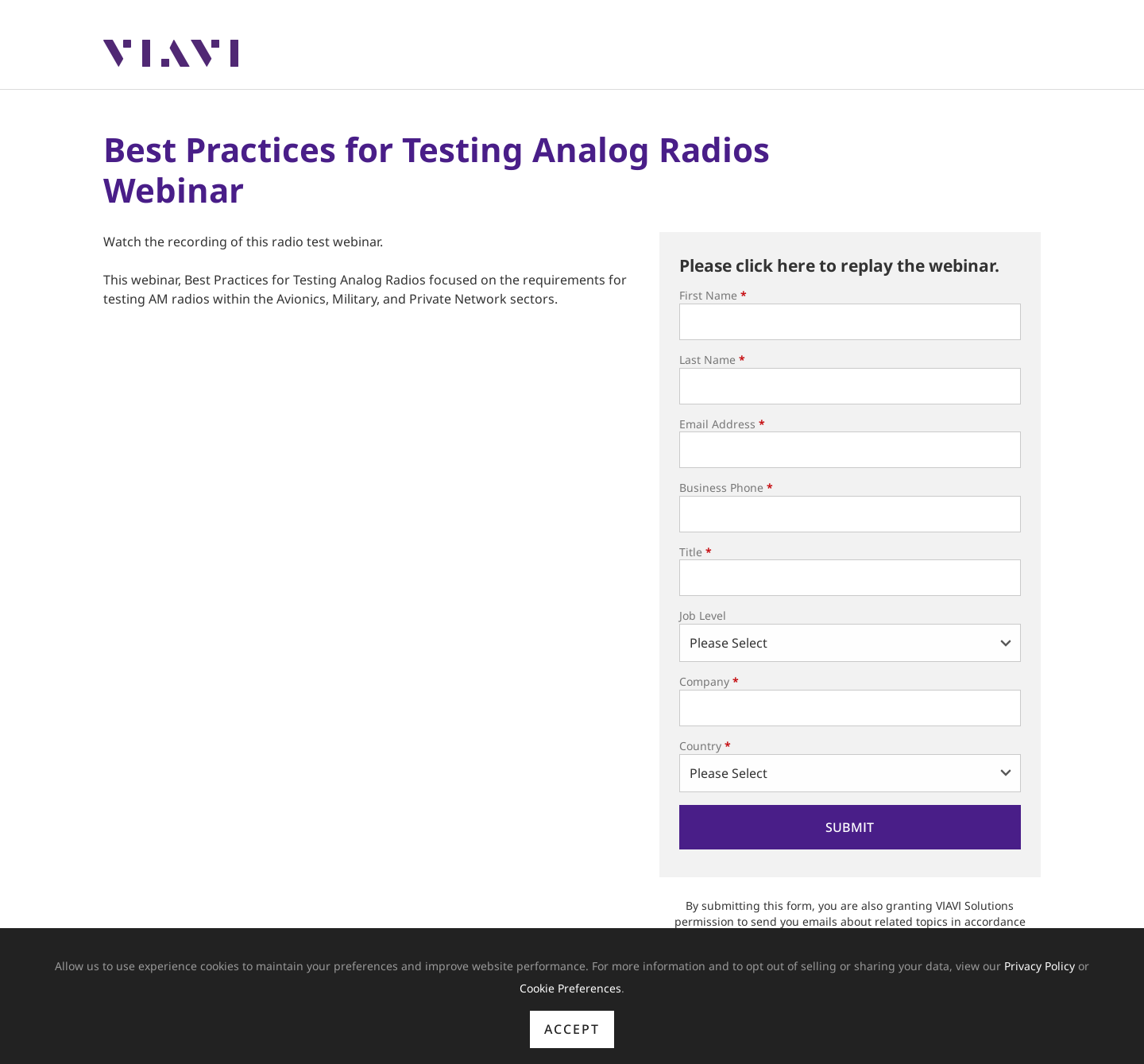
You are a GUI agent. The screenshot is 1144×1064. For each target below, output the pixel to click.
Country (705, 745)
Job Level (702, 615)
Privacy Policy (1039, 965)
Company (709, 681)
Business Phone (726, 487)
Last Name (712, 359)
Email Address (722, 423)
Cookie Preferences (570, 988)
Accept (572, 1029)
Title (695, 551)
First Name (713, 295)
